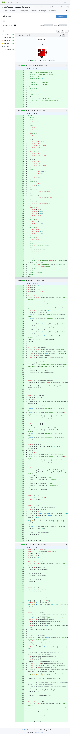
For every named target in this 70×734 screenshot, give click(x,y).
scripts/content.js (33, 544)
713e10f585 (48, 25)
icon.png (25, 35)
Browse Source (61, 16)
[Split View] (62, 31)
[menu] (67, 31)
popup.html (29, 110)
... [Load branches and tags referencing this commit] (3, 20)
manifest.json (31, 65)
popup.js (29, 280)
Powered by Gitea (22, 730)
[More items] (67, 11)
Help (16, 2)
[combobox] (58, 31)
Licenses (37, 732)
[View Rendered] (63, 35)
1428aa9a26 (63, 25)
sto (5, 7)
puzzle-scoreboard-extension (19, 7)
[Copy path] (29, 35)
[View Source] (60, 35)
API (42, 732)
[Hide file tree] (2, 31)
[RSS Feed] (37, 7)
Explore (10, 2)
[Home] (3, 2)
